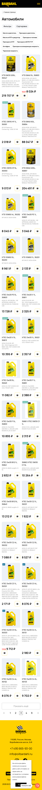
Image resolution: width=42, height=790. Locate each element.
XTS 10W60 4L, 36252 (11, 214)
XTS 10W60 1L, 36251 (31, 257)
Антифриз (6, 46)
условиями (25, 774)
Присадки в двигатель (27, 33)
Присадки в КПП (8, 42)
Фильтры (7, 26)
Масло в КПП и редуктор (11, 37)
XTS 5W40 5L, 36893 (30, 75)
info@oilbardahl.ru (21, 754)
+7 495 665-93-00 (21, 748)
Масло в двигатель (9, 33)
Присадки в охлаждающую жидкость (26, 46)
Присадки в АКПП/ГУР (25, 42)
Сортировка (22, 26)
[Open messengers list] (37, 785)
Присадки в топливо (30, 37)
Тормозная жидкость (10, 51)
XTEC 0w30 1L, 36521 (31, 337)
